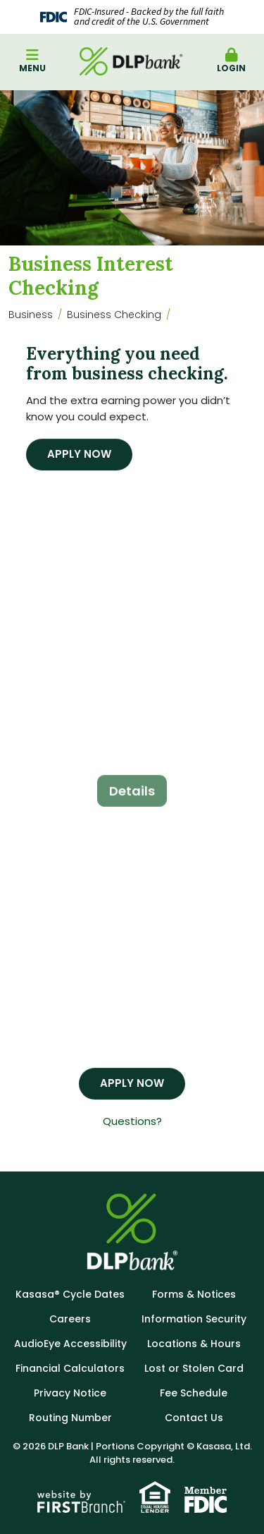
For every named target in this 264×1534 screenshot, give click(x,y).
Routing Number (70, 1418)
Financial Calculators (70, 1368)
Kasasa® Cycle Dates (70, 1294)
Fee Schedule (193, 1393)
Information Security (194, 1319)
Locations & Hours (194, 1344)
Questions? (132, 1121)
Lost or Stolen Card (194, 1368)
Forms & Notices (194, 1294)
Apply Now (79, 453)
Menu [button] (32, 61)
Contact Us (194, 1418)
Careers (70, 1319)
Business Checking (114, 315)
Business (30, 315)
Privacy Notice (70, 1393)
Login (231, 61)
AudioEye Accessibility (70, 1344)
